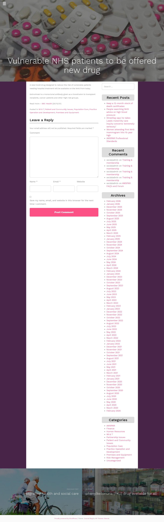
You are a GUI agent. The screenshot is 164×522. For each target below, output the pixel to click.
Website (81, 181)
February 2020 (114, 410)
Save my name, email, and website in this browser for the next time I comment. (61, 202)
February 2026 (114, 201)
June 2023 (112, 294)
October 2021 (113, 352)
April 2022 (111, 335)
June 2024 (112, 259)
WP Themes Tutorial (102, 518)
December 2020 (114, 381)
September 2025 (115, 215)
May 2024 (111, 262)
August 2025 (113, 218)
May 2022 (111, 332)
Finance (110, 428)
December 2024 (114, 242)
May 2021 (111, 367)
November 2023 (114, 279)
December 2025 (114, 207)
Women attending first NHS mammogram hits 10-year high (120, 132)
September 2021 (115, 355)
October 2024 (113, 247)
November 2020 (114, 384)
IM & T (41, 109)
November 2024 (114, 244)
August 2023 (113, 288)
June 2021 (111, 364)
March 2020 (112, 408)
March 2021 (112, 373)
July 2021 (111, 361)
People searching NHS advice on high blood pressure (118, 112)
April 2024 (111, 265)
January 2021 (113, 378)
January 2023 (113, 309)
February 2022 (114, 341)
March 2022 (112, 338)
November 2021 (114, 349)
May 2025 (111, 227)
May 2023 (111, 297)
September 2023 (115, 285)
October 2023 (113, 282)
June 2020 (112, 399)
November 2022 (114, 314)
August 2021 (113, 358)
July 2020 (111, 396)
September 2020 (115, 390)
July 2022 (111, 326)
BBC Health (47, 104)
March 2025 (112, 233)
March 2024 (112, 268)
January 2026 (113, 204)
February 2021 (113, 376)
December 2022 (114, 311)
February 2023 (114, 306)
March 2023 (112, 303)
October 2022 (113, 317)
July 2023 (111, 291)
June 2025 (112, 224)
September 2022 (115, 320)
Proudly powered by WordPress (66, 518)
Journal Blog (88, 518)
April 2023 (111, 300)
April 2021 (111, 370)
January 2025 (113, 239)
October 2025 (113, 212)
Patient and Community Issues (59, 109)
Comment (35, 133)
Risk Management (115, 457)
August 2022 (113, 323)
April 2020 (111, 405)
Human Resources (116, 431)
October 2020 (113, 387)
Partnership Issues (116, 437)
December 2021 (114, 346)
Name (33, 181)
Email (57, 181)
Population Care (81, 109)
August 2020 (113, 393)
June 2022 (112, 329)
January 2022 (113, 343)
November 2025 (114, 210)
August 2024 (113, 253)
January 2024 (113, 274)
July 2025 (111, 221)
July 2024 (111, 256)
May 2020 (111, 402)
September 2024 (115, 250)
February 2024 (114, 271)
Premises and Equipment (67, 112)
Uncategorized (114, 460)
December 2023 (114, 277)
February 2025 (114, 236)
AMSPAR (111, 425)
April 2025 (111, 230)
